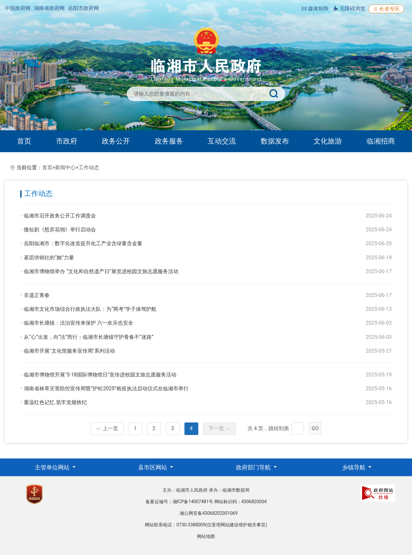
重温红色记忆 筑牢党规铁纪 (55, 402)
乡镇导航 (354, 467)
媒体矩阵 (315, 8)
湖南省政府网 (49, 8)
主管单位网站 (53, 467)
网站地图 (206, 536)
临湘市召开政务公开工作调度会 (60, 216)
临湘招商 (381, 141)
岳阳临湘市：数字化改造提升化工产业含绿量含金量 (83, 243)
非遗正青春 (37, 295)
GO (315, 428)
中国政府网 (18, 8)
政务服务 (169, 141)
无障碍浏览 (349, 8)
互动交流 (222, 141)
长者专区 (386, 9)
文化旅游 (328, 141)
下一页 (219, 428)
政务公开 (116, 141)
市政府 (66, 141)
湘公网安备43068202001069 (209, 513)
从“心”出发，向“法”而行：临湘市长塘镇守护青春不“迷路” (88, 337)
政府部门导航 (254, 467)
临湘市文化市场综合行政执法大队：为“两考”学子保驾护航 (90, 309)
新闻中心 (65, 167)
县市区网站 (153, 467)
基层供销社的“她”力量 (49, 257)
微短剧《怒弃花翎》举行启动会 (60, 230)
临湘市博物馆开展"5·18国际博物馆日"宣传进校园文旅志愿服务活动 (100, 375)
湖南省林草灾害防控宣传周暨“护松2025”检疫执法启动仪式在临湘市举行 (106, 388)
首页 (24, 141)
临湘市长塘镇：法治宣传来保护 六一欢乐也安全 (78, 323)
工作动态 (89, 167)
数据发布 (275, 141)
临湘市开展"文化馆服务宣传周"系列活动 (69, 351)
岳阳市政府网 (83, 8)
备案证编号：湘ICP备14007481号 (179, 501)
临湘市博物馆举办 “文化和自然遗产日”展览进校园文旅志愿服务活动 (101, 271)
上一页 (107, 428)
